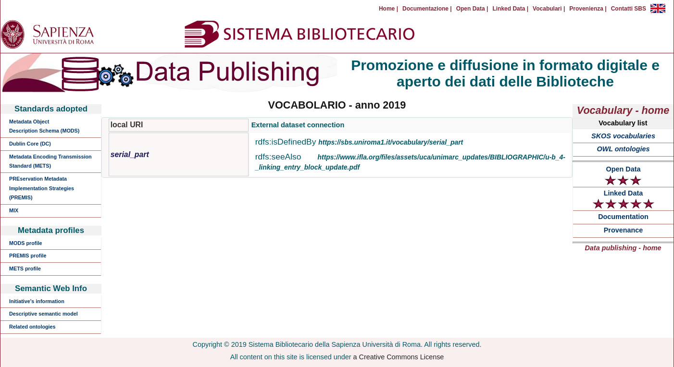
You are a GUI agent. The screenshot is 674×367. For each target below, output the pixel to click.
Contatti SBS (628, 8)
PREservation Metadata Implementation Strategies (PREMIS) (41, 188)
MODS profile (25, 243)
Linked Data (623, 199)
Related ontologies (32, 327)
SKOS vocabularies (623, 136)
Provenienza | (587, 8)
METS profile (25, 268)
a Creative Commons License (398, 357)
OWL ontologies (623, 149)
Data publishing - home (623, 248)
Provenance (623, 230)
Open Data (623, 175)
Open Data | (472, 8)
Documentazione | (427, 8)
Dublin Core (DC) (30, 144)
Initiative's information (36, 301)
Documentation (623, 216)
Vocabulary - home (623, 110)
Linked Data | (510, 8)
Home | (388, 8)
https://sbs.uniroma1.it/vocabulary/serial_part (390, 142)
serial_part (130, 154)
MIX (13, 210)
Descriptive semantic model (43, 314)
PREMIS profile (27, 255)
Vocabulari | (549, 8)
